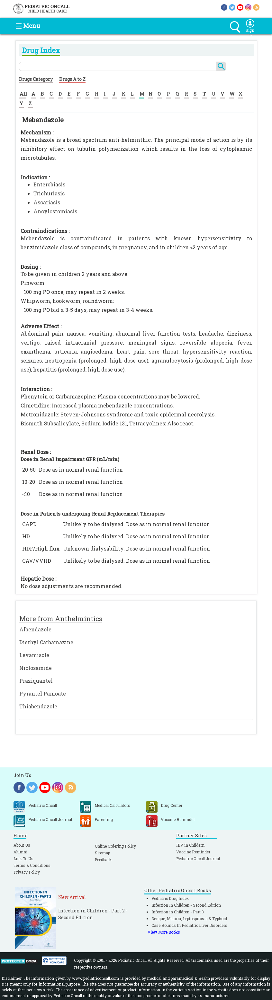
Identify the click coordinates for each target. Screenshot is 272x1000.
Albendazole (35, 629)
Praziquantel (36, 680)
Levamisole (34, 655)
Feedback (103, 859)
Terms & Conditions (32, 865)
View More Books (164, 932)
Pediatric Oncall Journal (198, 858)
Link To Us (23, 858)
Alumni (20, 851)
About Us (22, 845)
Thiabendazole (38, 706)
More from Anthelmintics (60, 618)
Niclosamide (35, 667)
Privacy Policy (27, 872)
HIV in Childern (190, 845)
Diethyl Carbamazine (46, 642)
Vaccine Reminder (193, 851)
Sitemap (102, 852)
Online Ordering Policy (115, 846)
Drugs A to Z (72, 79)
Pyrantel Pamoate (42, 693)
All (23, 93)
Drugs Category (36, 79)
